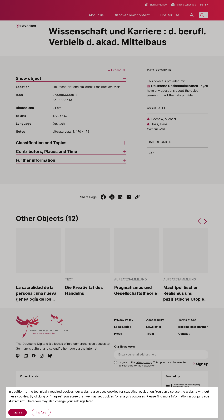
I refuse (41, 412)
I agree (17, 412)
